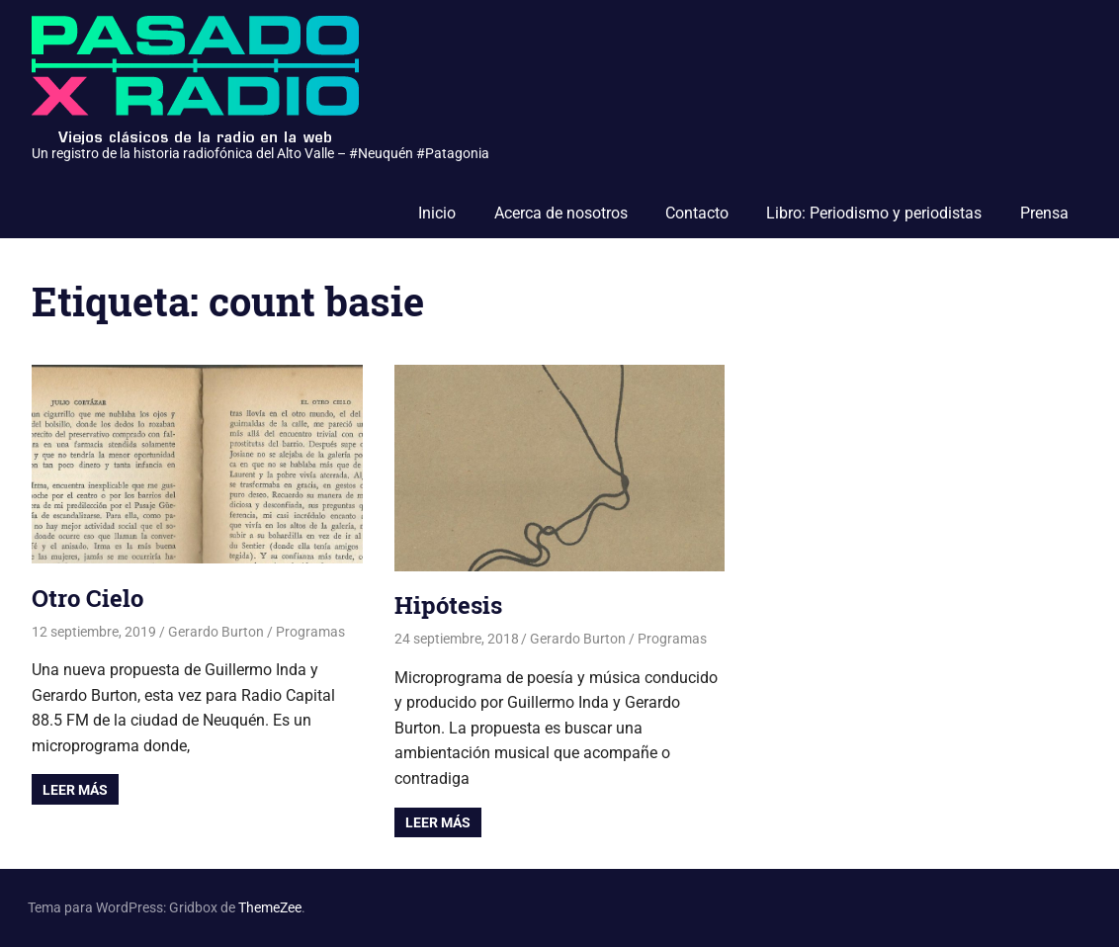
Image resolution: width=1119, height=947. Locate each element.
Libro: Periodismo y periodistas (874, 213)
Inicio (437, 213)
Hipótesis (448, 605)
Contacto (697, 213)
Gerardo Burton (216, 632)
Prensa (1044, 213)
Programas (310, 632)
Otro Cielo (87, 598)
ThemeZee (269, 907)
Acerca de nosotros (561, 213)
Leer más (75, 790)
